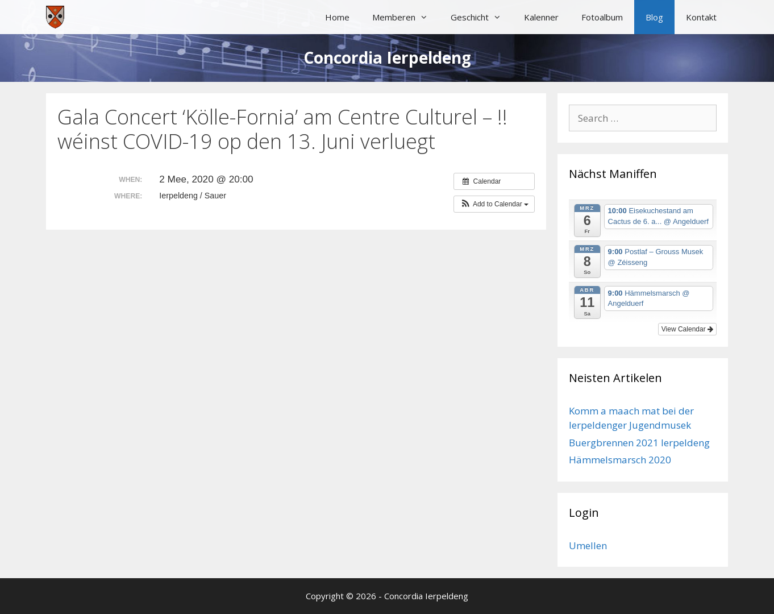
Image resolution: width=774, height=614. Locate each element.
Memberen (405, 17)
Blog (654, 17)
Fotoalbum (602, 17)
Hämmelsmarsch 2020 (620, 459)
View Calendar (687, 329)
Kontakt (701, 17)
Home (337, 17)
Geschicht (482, 17)
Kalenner (541, 17)
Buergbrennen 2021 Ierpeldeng (639, 442)
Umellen (588, 545)
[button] (494, 204)
